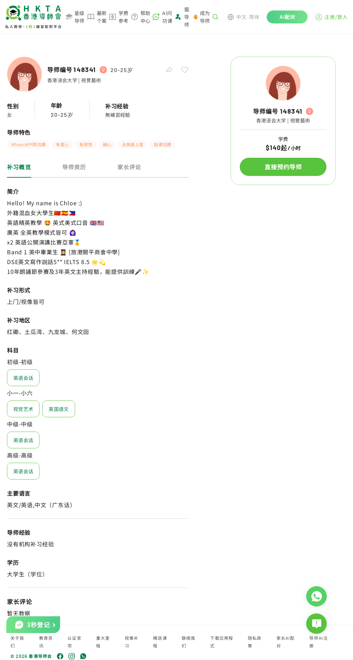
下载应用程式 (221, 641)
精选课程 (160, 641)
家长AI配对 (285, 641)
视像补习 (132, 641)
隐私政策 (255, 641)
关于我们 (17, 641)
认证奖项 (74, 641)
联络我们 (189, 641)
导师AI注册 (318, 641)
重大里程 (103, 641)
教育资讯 (46, 641)
